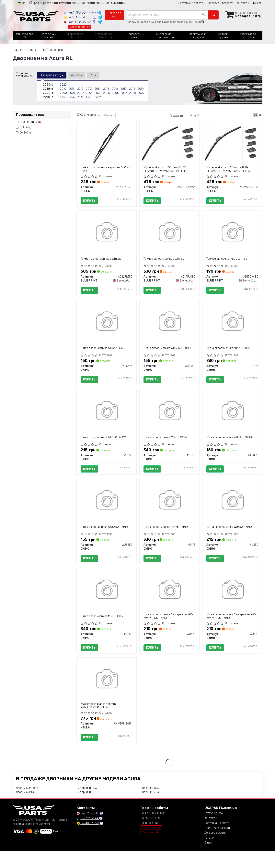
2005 (106, 93)
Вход (257, 3)
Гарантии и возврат (217, 828)
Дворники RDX (87, 788)
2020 (63, 84)
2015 (106, 88)
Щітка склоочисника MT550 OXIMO (165, 437)
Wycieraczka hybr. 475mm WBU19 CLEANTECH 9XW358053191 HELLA (228, 169)
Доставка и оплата (190, 3)
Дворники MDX (25, 792)
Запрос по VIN (151, 832)
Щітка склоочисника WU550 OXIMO (103, 437)
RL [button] (93, 75)
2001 (72, 93)
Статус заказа (213, 813)
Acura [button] (76, 75)
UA (22, 3)
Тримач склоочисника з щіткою (101, 258)
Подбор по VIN (114, 15)
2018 (132, 88)
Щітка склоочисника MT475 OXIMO (228, 348)
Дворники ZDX (150, 792)
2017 (123, 88)
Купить (89, 200)
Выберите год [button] (51, 75)
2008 (132, 93)
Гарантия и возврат (220, 3)
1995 (63, 97)
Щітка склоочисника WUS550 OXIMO (167, 348)
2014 (97, 88)
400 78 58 (78, 17)
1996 (72, 97)
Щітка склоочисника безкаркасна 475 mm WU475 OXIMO (168, 616)
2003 (89, 93)
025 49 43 (77, 22)
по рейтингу (106, 115)
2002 (80, 93)
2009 (141, 93)
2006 (115, 93)
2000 (63, 93)
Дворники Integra (27, 788)
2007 (123, 93)
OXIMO (24, 132)
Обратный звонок (80, 26)
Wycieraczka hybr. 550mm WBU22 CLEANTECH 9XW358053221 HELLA (165, 169)
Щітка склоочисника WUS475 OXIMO (104, 348)
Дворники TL (86, 792)
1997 (80, 97)
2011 (71, 88)
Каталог (209, 837)
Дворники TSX (150, 788)
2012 (80, 88)
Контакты (242, 3)
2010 (63, 88)
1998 (89, 97)
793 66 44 (77, 12)
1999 (98, 97)
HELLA (23, 127)
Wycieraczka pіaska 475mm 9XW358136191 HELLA (98, 705)
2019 (141, 88)
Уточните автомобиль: (24, 74)
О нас (208, 842)
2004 (98, 93)
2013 (89, 88)
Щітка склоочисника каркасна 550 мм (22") (105, 169)
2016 (115, 88)
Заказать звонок (151, 827)
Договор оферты (215, 832)
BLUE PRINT (30, 122)
